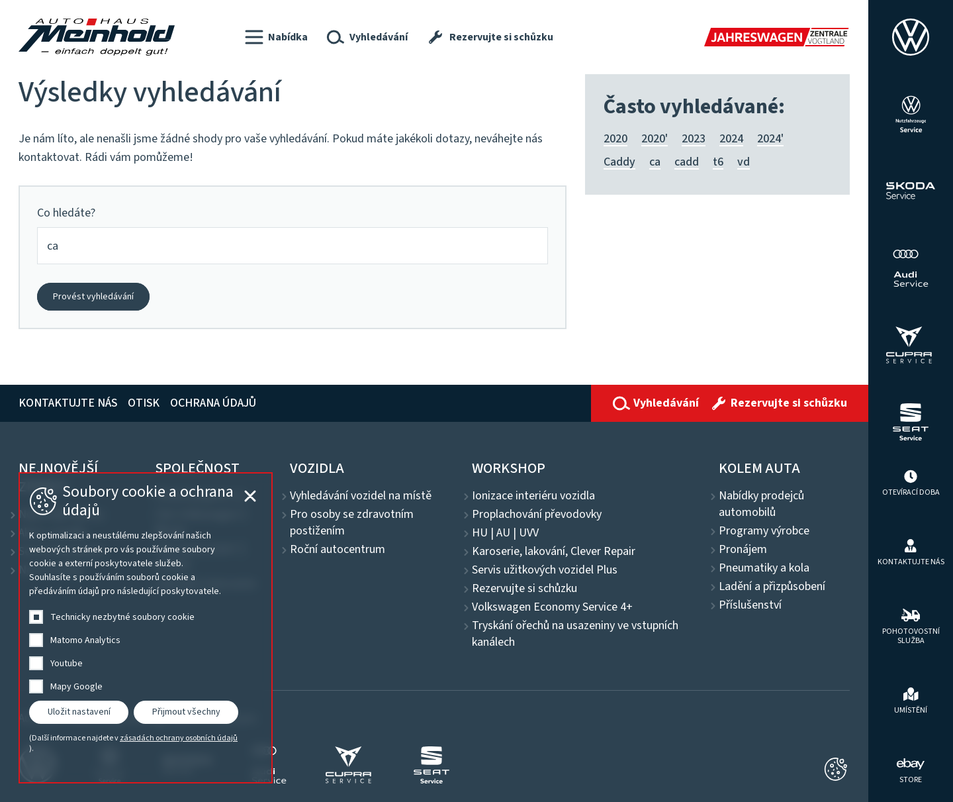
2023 (693, 138)
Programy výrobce (764, 531)
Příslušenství (750, 605)
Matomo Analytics (85, 640)
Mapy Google (76, 686)
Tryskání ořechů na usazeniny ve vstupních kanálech (575, 634)
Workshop (508, 468)
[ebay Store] (910, 769)
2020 (615, 138)
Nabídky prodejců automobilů (761, 504)
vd (743, 162)
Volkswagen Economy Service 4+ (552, 607)
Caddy (619, 162)
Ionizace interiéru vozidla (533, 496)
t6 (718, 162)
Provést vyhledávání (93, 296)
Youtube (66, 663)
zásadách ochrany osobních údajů (179, 738)
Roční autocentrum (337, 550)
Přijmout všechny (186, 712)
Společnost (197, 468)
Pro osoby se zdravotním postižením (352, 523)
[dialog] (146, 627)
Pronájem (743, 550)
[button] (276, 37)
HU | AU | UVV (505, 533)
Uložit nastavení (79, 712)
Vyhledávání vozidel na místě (360, 496)
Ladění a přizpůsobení (772, 587)
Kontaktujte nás (68, 403)
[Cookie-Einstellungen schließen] (835, 769)
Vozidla (317, 468)
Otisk (143, 403)
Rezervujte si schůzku (524, 589)
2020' (654, 138)
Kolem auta (759, 468)
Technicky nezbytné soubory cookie (122, 617)
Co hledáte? (66, 213)
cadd (686, 162)
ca (654, 162)
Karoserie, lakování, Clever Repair (553, 552)
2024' (770, 138)
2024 (731, 138)
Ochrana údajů (213, 403)
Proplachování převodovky (537, 515)
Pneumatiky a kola (764, 568)
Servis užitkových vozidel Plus (544, 570)
